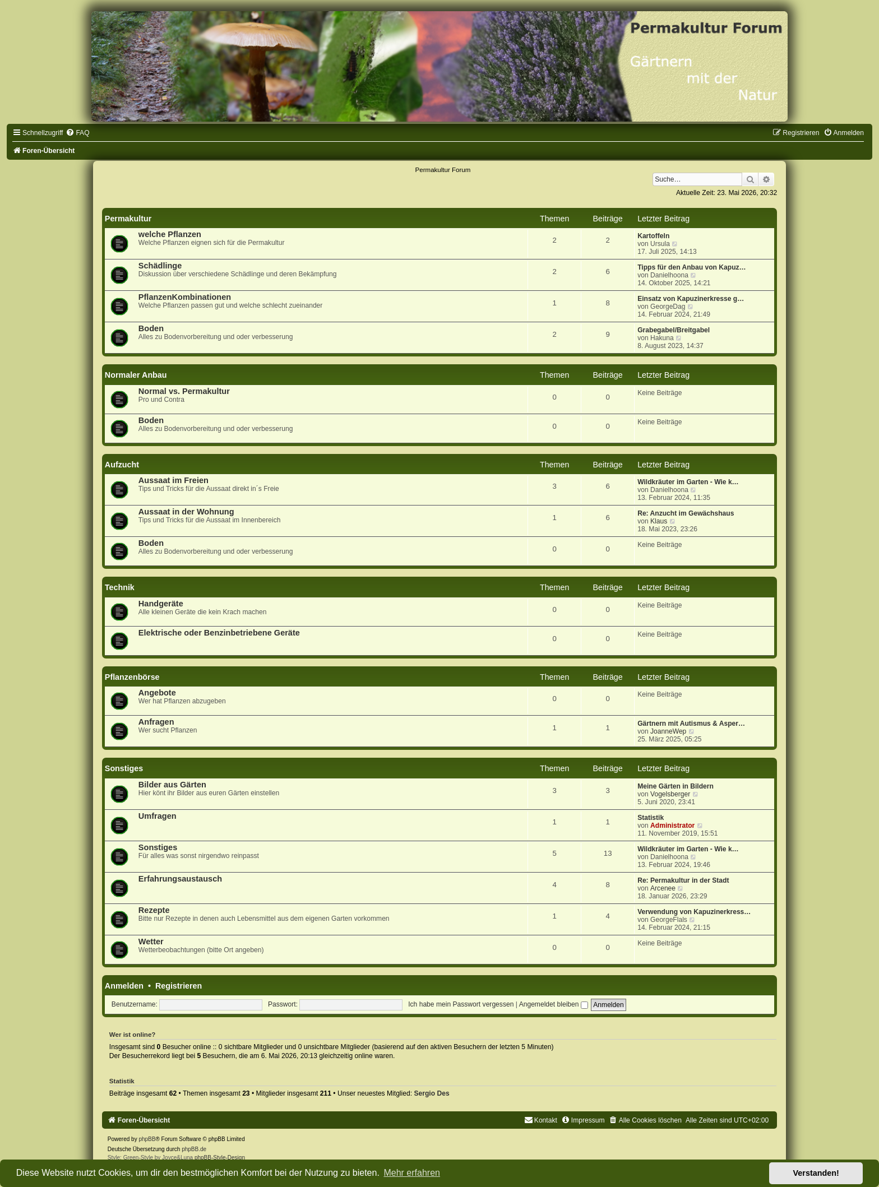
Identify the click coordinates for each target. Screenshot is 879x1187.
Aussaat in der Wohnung (186, 511)
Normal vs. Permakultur (184, 391)
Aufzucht (122, 464)
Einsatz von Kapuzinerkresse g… (690, 299)
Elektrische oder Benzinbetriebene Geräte (219, 632)
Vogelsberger (670, 794)
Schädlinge (160, 265)
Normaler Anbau (136, 374)
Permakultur (128, 218)
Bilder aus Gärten (172, 784)
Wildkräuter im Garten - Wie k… (688, 482)
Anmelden (124, 985)
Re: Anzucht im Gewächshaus (685, 513)
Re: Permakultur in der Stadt (683, 880)
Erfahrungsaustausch (180, 878)
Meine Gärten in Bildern (675, 786)
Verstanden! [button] (816, 1173)
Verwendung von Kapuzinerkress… (694, 912)
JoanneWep (668, 731)
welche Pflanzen (169, 234)
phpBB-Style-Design (220, 1157)
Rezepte (154, 910)
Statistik (650, 818)
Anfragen (156, 721)
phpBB (146, 1139)
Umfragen (157, 816)
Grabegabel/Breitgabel (673, 330)
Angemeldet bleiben (553, 1004)
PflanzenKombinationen (184, 297)
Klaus (658, 521)
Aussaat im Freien (173, 480)
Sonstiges (124, 768)
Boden (151, 328)
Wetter (151, 941)
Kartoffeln (653, 236)
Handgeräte (160, 603)
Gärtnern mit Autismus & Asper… (691, 723)
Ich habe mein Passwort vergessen (460, 1004)
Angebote (157, 692)
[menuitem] (77, 133)
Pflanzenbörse (132, 677)
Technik (120, 587)
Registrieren (178, 985)
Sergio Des (431, 1093)
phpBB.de (194, 1149)
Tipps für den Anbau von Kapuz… (691, 267)
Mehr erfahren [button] (411, 1172)
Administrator (672, 825)
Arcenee (663, 888)
